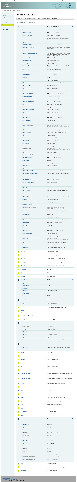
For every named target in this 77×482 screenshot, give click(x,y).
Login (64, 0)
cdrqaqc (26, 71)
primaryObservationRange (29, 170)
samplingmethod (27, 201)
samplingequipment (28, 199)
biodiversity (24, 269)
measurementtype (28, 114)
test (21, 418)
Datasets (4, 15)
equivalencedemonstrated (29, 93)
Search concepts (32, 22)
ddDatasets (26, 285)
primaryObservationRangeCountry (31, 173)
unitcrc (25, 339)
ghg (21, 355)
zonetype (26, 247)
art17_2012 (23, 262)
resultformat (26, 193)
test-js (25, 440)
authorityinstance (27, 63)
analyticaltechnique (28, 44)
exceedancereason (28, 98)
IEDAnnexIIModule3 (25, 373)
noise (22, 408)
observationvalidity (28, 152)
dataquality (23, 299)
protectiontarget (27, 179)
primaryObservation (28, 168)
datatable (26, 77)
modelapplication (27, 122)
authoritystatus (27, 69)
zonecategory (27, 244)
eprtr (22, 307)
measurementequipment (29, 109)
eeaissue (26, 290)
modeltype (26, 137)
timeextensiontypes (28, 233)
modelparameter (27, 132)
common (23, 276)
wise (22, 467)
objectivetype (27, 145)
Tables (3, 17)
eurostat (23, 319)
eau (25, 429)
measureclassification (28, 104)
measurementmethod (28, 112)
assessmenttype (27, 60)
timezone (26, 242)
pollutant (26, 165)
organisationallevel (28, 157)
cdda (22, 272)
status (25, 295)
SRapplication (27, 225)
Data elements (5, 20)
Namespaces (5, 29)
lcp (21, 401)
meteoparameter (27, 120)
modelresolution (27, 135)
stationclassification (28, 227)
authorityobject (27, 65)
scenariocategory (27, 214)
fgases (22, 344)
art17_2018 (23, 265)
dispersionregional (28, 82)
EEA (8, 1)
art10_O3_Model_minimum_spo (30, 53)
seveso (22, 415)
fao (21, 323)
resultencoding (27, 190)
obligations (26, 293)
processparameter (28, 176)
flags (25, 329)
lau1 (22, 390)
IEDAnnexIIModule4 (25, 378)
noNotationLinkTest (28, 437)
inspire (22, 383)
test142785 (26, 443)
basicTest (26, 422)
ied (21, 366)
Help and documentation (7, 12)
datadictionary (24, 279)
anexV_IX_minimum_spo (29, 47)
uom (22, 463)
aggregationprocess (28, 42)
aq (21, 26)
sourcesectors (27, 216)
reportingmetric (27, 187)
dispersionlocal (27, 80)
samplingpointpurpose (28, 204)
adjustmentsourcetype (28, 29)
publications (24, 411)
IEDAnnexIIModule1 (25, 370)
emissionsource (27, 88)
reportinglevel (27, 184)
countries (26, 347)
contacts (26, 283)
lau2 (22, 394)
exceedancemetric (28, 96)
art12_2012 (23, 251)
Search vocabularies (21, 22)
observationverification (29, 154)
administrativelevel (28, 35)
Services (4, 27)
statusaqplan (26, 230)
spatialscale (26, 222)
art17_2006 (23, 258)
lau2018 (22, 397)
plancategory (27, 160)
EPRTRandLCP (24, 310)
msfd (22, 404)
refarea (25, 334)
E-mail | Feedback (6, 478)
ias (21, 363)
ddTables (26, 288)
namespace (26, 140)
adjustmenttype (27, 32)
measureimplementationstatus (30, 106)
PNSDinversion (27, 162)
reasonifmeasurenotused (29, 182)
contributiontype (27, 74)
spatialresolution (27, 219)
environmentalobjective (29, 90)
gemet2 (22, 352)
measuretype (26, 117)
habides (23, 359)
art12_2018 (23, 255)
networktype (26, 143)
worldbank (23, 470)
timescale (26, 235)
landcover (23, 387)
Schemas (4, 22)
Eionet (8, 10)
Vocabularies (5, 24)
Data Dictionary (12, 10)
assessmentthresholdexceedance (31, 57)
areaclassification (27, 50)
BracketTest (26, 424)
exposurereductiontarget (29, 101)
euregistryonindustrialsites (27, 315)
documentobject (27, 85)
